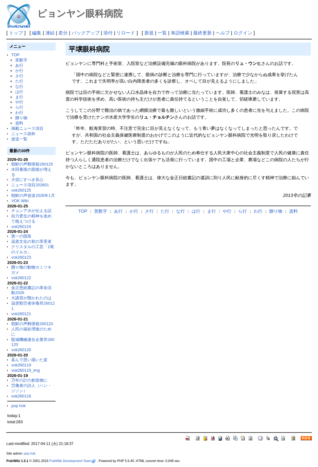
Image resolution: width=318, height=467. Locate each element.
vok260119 (21, 365)
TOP (15, 54)
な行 (19, 86)
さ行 (19, 76)
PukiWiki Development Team (72, 461)
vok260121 (21, 313)
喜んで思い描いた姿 (29, 359)
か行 (19, 70)
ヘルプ (223, 32)
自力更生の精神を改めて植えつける (31, 219)
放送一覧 (19, 139)
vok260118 (21, 396)
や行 (19, 102)
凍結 (50, 32)
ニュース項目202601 (30, 185)
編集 (36, 32)
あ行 (19, 65)
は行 (19, 91)
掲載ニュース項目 (27, 128)
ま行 (19, 97)
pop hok (18, 405)
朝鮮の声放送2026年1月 (33, 195)
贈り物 (21, 118)
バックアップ (86, 32)
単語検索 (180, 32)
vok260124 (21, 226)
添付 (108, 32)
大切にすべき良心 (27, 179)
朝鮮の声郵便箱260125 (32, 164)
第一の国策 (21, 236)
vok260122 (21, 277)
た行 (19, 81)
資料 (19, 123)
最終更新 (202, 32)
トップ (16, 32)
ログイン (243, 32)
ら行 (19, 107)
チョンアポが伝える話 (31, 210)
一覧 (162, 32)
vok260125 (21, 190)
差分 (63, 32)
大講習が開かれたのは (31, 298)
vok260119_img (25, 370)
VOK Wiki (20, 200)
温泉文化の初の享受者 (31, 241)
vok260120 (21, 349)
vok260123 (21, 257)
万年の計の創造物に (29, 380)
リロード (125, 32)
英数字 (21, 60)
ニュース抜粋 (23, 133)
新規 (149, 32)
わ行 (19, 112)
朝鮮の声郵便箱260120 (32, 323)
